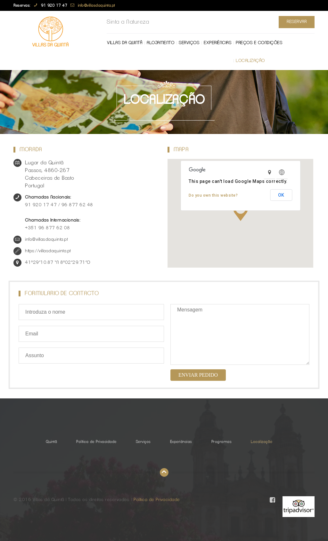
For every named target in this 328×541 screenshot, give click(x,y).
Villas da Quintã (124, 43)
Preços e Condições (259, 43)
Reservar (297, 22)
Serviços (189, 43)
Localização (123, 61)
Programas (221, 441)
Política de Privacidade (96, 441)
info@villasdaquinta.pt (96, 5)
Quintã (51, 441)
